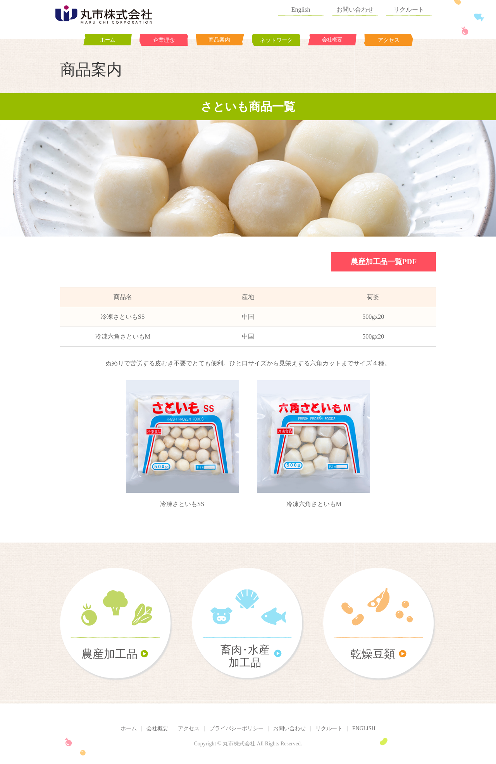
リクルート (413, 7)
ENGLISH (363, 728)
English (311, 7)
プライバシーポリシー (236, 728)
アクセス (189, 728)
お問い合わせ (362, 7)
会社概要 (157, 728)
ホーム (129, 728)
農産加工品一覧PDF (384, 262)
